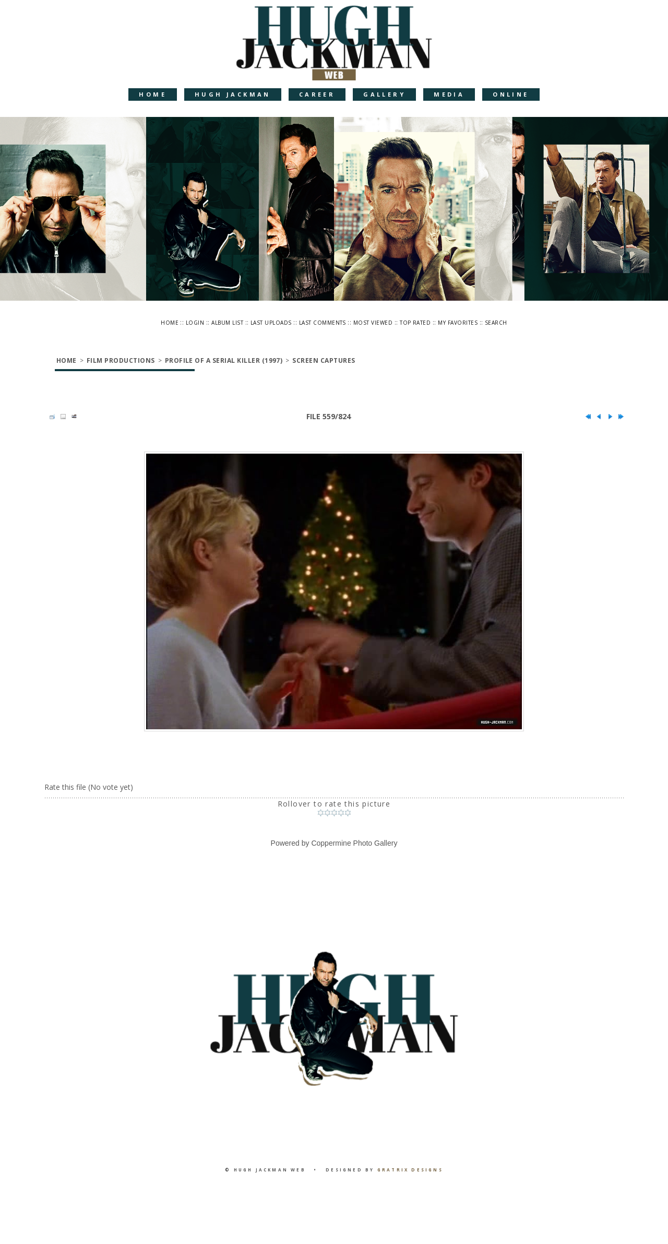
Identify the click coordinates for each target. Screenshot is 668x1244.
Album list (227, 322)
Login (195, 322)
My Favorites (458, 322)
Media (449, 94)
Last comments (322, 322)
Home (152, 94)
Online (511, 94)
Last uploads (271, 322)
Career (317, 94)
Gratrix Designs (410, 1169)
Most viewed (372, 322)
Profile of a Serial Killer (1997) (224, 360)
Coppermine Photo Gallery (354, 843)
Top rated (415, 322)
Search (496, 322)
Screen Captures (323, 360)
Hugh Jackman (233, 94)
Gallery (384, 94)
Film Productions (121, 360)
